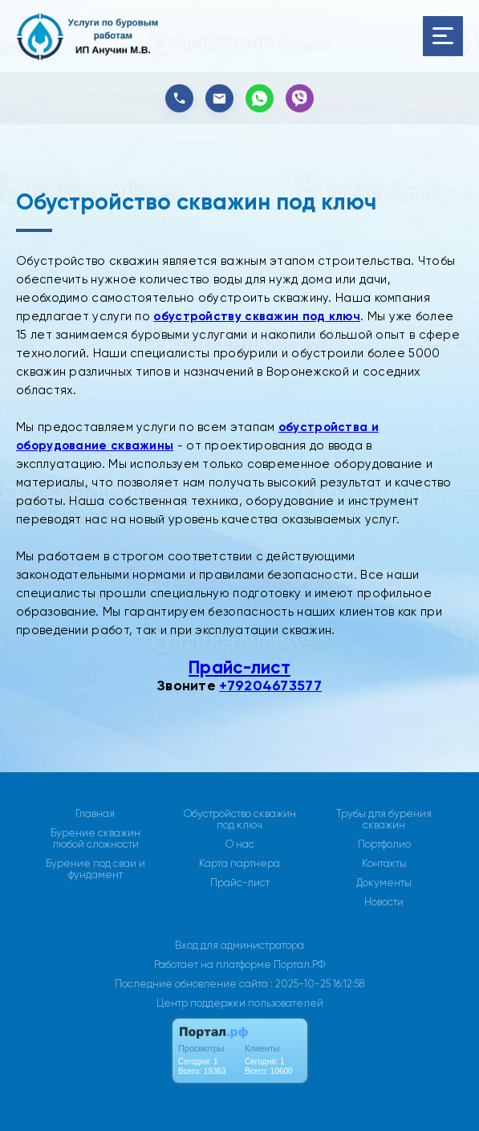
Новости (384, 902)
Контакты (384, 863)
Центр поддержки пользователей (239, 1003)
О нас (239, 844)
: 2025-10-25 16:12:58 (317, 984)
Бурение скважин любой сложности (95, 839)
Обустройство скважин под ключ (240, 819)
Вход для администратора (239, 945)
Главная (95, 814)
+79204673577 (270, 685)
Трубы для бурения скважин (384, 819)
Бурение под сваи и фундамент (95, 869)
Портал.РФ (299, 964)
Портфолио (384, 844)
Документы (384, 883)
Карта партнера (239, 863)
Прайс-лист (239, 667)
